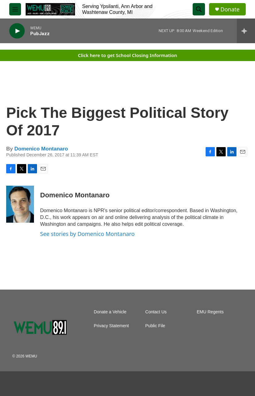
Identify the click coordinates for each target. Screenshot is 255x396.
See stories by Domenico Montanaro (87, 233)
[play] (17, 31)
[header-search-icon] (199, 9)
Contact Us (156, 312)
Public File (155, 326)
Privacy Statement (111, 326)
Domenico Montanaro (41, 149)
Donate (230, 9)
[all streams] (246, 31)
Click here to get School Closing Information (127, 55)
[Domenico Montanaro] (20, 204)
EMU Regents (210, 312)
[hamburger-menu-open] (15, 9)
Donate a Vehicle (110, 312)
